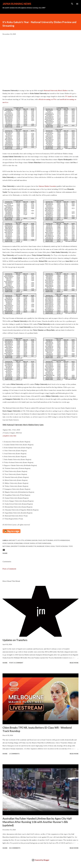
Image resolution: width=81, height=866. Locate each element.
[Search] (72, 4)
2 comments (14, 754)
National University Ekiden (14, 546)
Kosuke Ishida (29, 543)
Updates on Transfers (15, 640)
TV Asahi (68, 96)
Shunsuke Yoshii (43, 546)
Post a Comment (9, 569)
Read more (74, 663)
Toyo (71, 546)
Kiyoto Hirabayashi (62, 540)
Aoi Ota (21, 540)
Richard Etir (31, 546)
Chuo (40, 540)
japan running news (17, 3)
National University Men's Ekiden (55, 90)
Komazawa (18, 543)
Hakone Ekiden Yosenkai (47, 186)
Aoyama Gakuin (31, 540)
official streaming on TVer (47, 99)
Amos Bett (12, 540)
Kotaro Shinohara (43, 543)
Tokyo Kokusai (61, 546)
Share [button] (5, 553)
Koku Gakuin (8, 543)
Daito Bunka (48, 540)
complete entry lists (9, 436)
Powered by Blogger (40, 860)
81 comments (14, 848)
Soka (53, 546)
